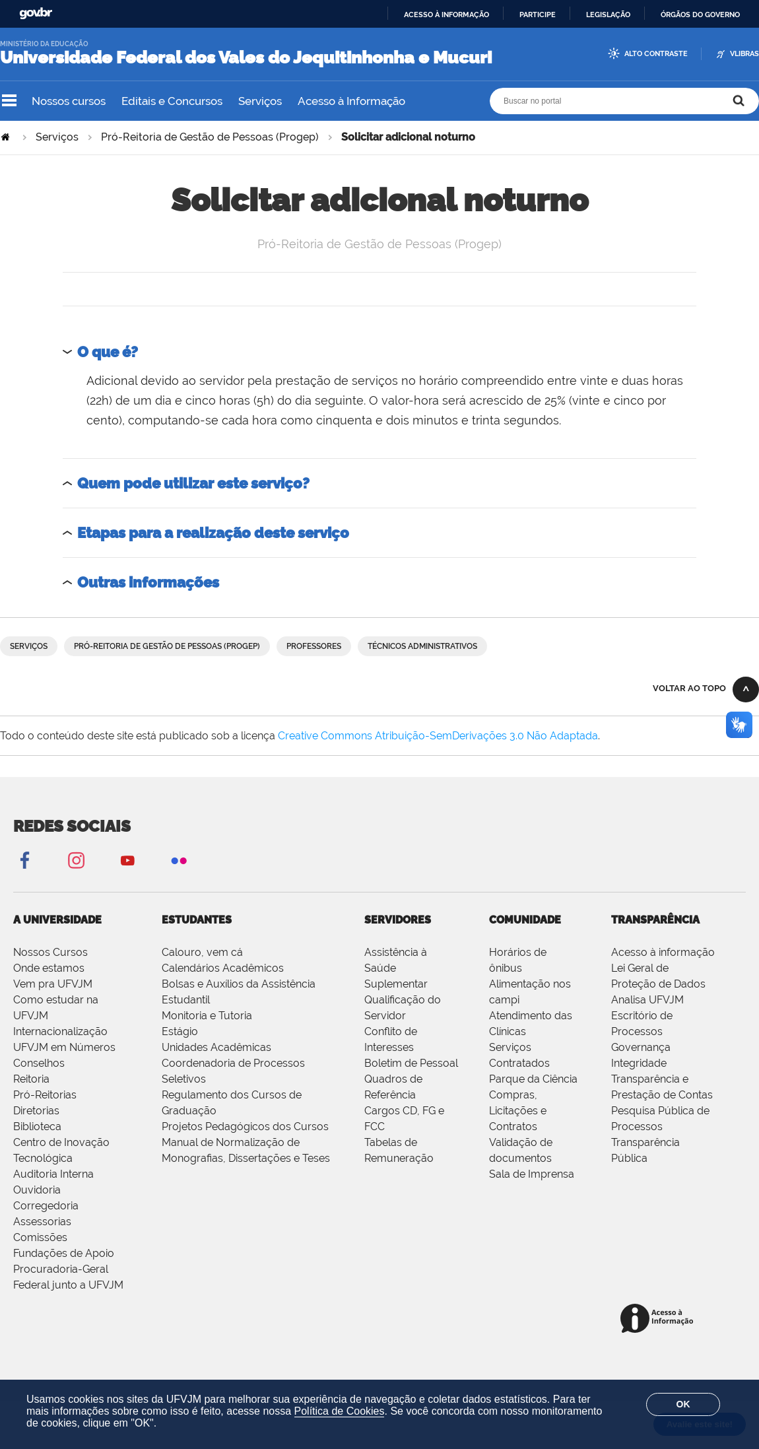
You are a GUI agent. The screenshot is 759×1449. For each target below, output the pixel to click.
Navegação (9, 100)
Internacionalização (60, 1031)
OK (683, 1404)
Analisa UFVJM (647, 1000)
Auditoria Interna (53, 1174)
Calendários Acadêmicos (223, 968)
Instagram (76, 860)
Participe (537, 14)
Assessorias (42, 1221)
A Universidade (57, 920)
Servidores (397, 920)
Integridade (639, 1063)
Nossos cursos (69, 101)
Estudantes (197, 920)
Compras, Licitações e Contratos (517, 1111)
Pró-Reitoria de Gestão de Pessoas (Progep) (210, 137)
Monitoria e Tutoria (207, 1015)
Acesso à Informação (351, 101)
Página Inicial (6, 137)
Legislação (608, 14)
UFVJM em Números (64, 1047)
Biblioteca (37, 1126)
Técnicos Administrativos (422, 646)
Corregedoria (46, 1205)
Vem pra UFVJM (52, 984)
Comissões (40, 1237)
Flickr (179, 860)
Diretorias (36, 1110)
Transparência (655, 920)
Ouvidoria (37, 1190)
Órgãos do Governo (700, 14)
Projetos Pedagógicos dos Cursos (245, 1126)
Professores (313, 646)
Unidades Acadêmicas (216, 1047)
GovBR (35, 13)
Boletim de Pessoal (411, 1063)
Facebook (24, 860)
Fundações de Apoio (63, 1253)
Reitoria (31, 1079)
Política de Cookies (339, 1411)
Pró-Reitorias (45, 1095)
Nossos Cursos (50, 952)
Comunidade (525, 920)
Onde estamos (48, 968)
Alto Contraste (656, 54)
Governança (641, 1047)
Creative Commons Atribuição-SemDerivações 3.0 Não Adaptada (438, 735)
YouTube (127, 860)
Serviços (260, 101)
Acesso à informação (446, 14)
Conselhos (39, 1063)
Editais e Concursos (171, 101)
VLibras (744, 54)
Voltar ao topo (689, 688)
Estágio (180, 1031)
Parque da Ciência (533, 1079)
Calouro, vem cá (202, 952)
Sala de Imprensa (531, 1174)
